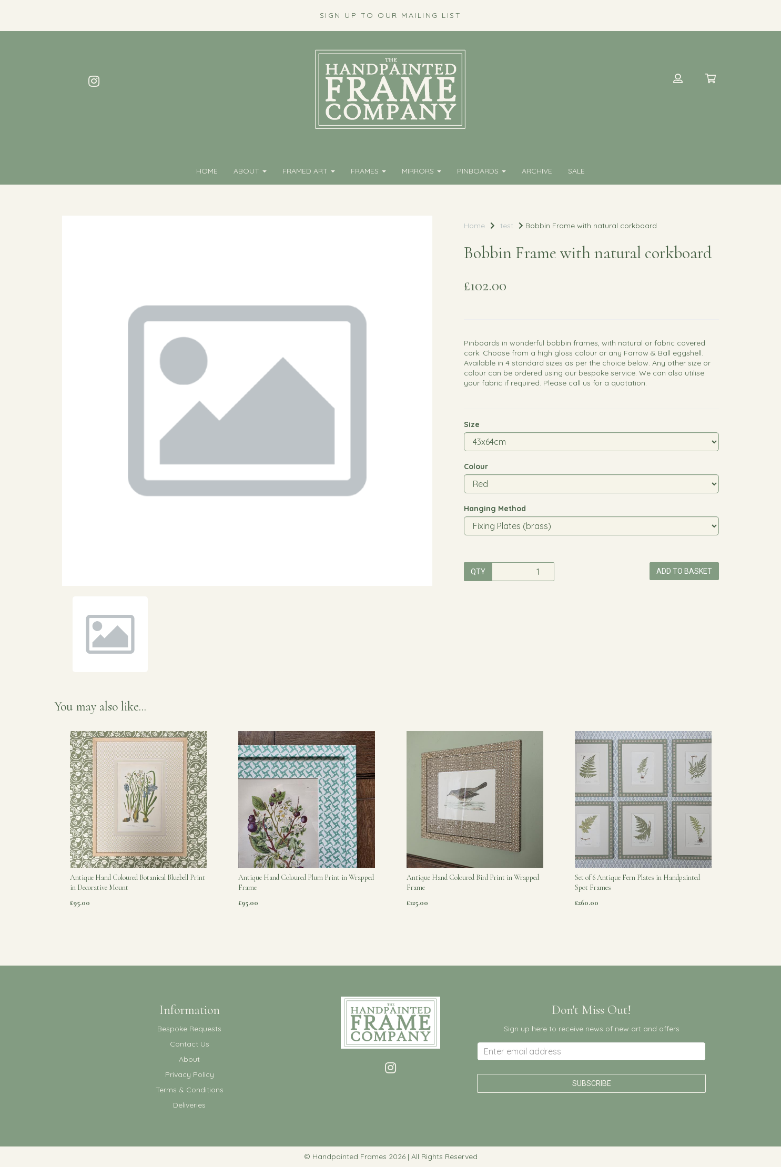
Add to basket (684, 571)
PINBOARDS (481, 171)
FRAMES (368, 171)
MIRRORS (421, 171)
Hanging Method (495, 508)
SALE (576, 171)
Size (472, 424)
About (250, 171)
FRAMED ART (308, 171)
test (506, 225)
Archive (537, 171)
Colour (476, 466)
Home (207, 171)
